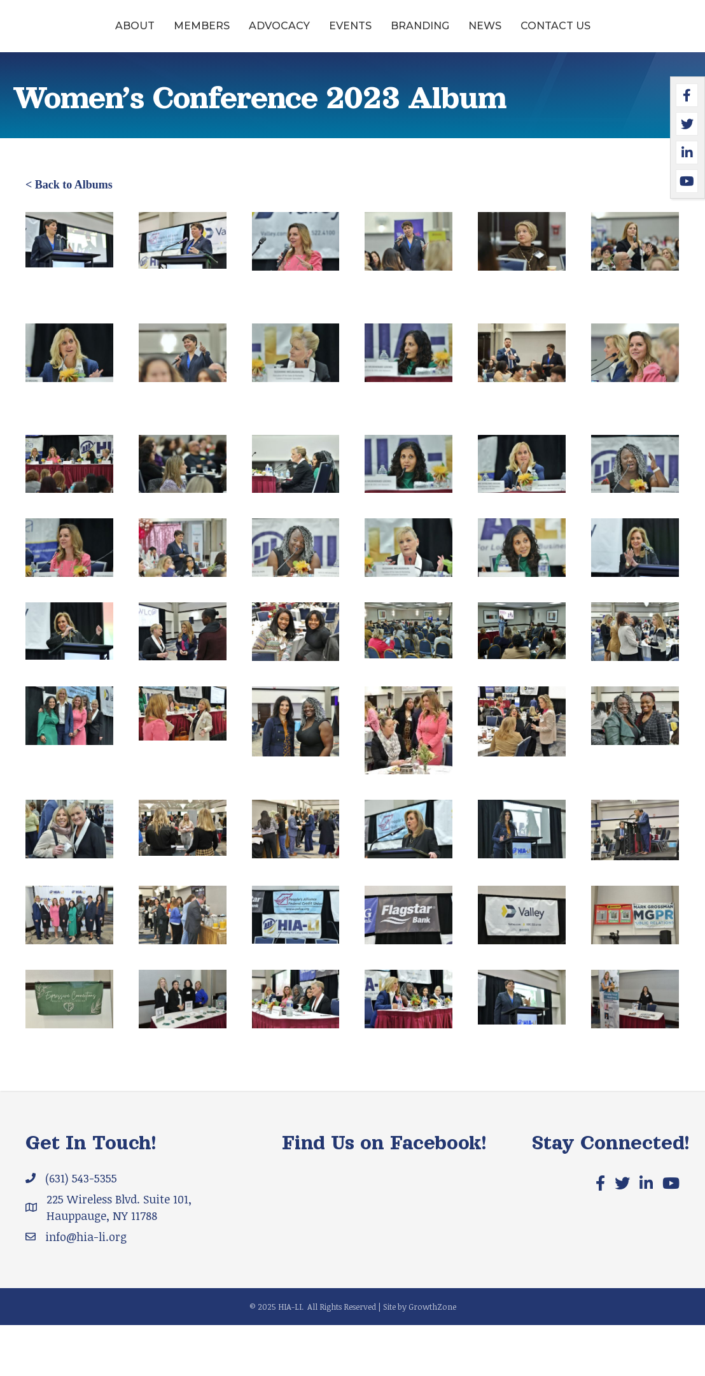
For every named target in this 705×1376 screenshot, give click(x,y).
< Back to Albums (69, 235)
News (627, 34)
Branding (562, 34)
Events (297, 34)
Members (148, 34)
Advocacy (225, 34)
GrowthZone (432, 1357)
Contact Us (352, 77)
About (81, 34)
